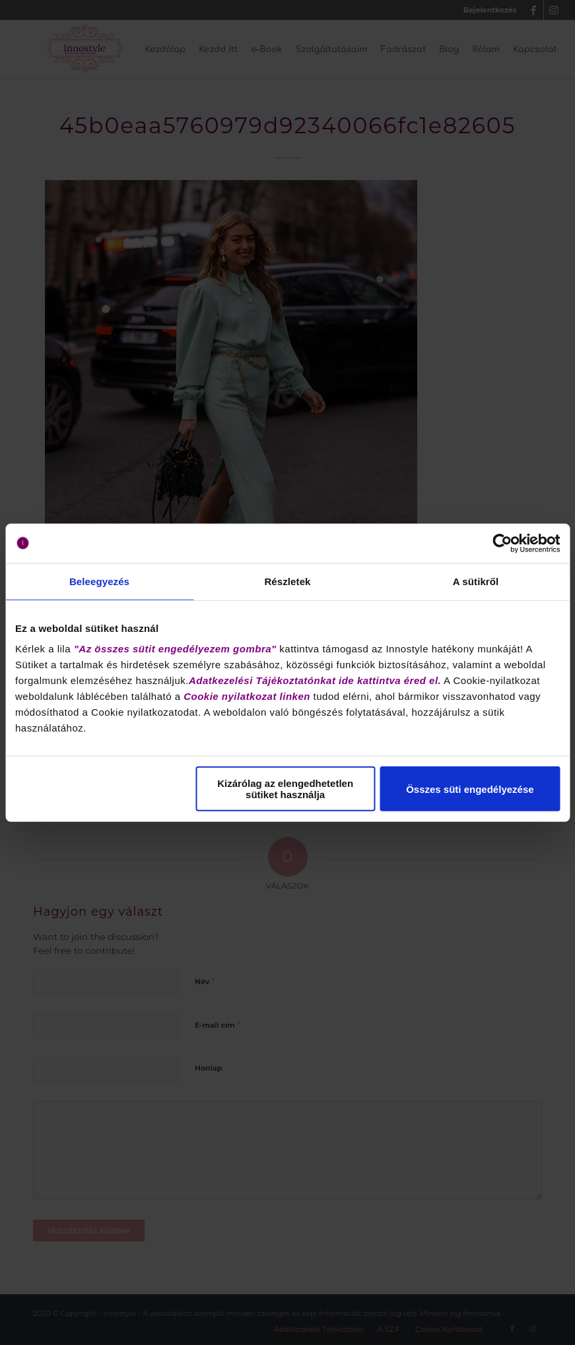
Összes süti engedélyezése (469, 788)
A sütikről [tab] (476, 580)
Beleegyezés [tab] (99, 580)
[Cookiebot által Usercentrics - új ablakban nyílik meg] (502, 543)
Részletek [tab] (287, 580)
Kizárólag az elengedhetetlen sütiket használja (285, 789)
